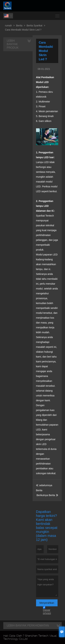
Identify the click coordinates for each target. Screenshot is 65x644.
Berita (19, 25)
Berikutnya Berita (46, 495)
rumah (8, 25)
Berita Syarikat (34, 25)
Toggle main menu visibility (57, 14)
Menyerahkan (47, 602)
